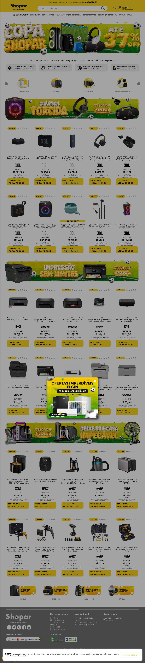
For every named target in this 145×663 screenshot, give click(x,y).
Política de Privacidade (18, 656)
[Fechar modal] (95, 381)
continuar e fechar (130, 655)
